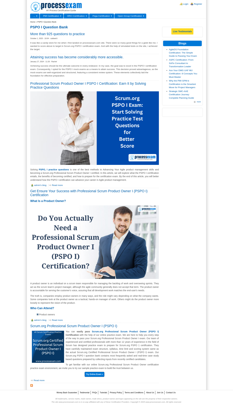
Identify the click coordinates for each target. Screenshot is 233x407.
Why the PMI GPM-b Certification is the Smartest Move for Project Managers (182, 84)
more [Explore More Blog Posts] (199, 102)
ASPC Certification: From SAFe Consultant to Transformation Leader (181, 63)
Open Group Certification (130, 16)
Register (198, 4)
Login (185, 4)
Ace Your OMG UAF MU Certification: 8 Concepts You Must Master (183, 73)
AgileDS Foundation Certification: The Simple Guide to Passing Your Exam (183, 52)
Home (32, 22)
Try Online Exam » (94, 374)
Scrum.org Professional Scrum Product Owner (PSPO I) (125, 331)
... (34, 16)
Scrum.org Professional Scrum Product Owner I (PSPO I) (73, 326)
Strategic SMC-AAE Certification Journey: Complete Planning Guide (181, 94)
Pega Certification (101, 16)
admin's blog (40, 185)
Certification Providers (120, 402)
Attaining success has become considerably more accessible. (76, 57)
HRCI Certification (76, 16)
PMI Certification (51, 16)
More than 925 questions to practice (57, 34)
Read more (57, 185)
